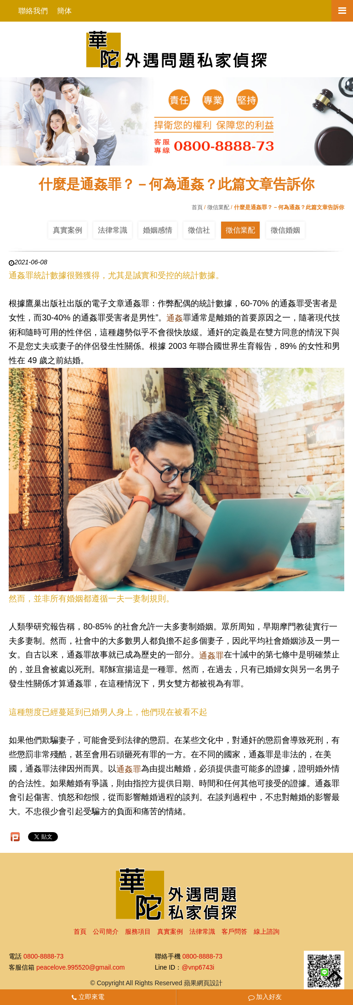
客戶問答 (234, 931)
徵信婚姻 (285, 230)
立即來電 (88, 996)
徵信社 (199, 230)
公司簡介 (106, 931)
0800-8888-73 (43, 956)
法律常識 (112, 230)
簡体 (64, 11)
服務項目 (138, 931)
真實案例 (67, 230)
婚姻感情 (157, 230)
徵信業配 (218, 207)
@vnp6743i (198, 967)
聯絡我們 (33, 11)
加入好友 (265, 996)
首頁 (197, 207)
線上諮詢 (266, 931)
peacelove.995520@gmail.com (80, 967)
